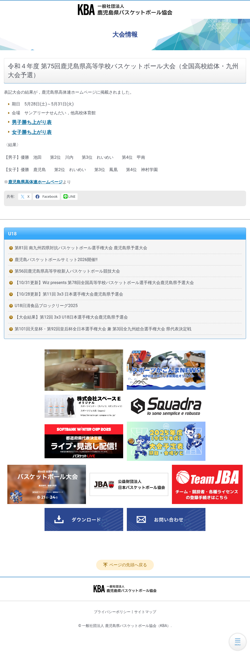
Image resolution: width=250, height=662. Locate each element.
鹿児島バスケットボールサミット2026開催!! (56, 259)
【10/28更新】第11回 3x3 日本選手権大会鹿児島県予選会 (69, 294)
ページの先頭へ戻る (128, 564)
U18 (12, 233)
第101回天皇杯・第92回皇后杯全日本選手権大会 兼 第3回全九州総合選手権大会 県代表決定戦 (103, 328)
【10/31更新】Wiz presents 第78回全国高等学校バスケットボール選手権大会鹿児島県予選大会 (104, 282)
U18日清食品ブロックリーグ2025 (46, 305)
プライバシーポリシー (112, 612)
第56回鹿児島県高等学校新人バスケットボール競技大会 (67, 271)
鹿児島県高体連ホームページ (35, 181)
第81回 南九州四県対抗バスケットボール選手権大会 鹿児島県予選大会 (81, 247)
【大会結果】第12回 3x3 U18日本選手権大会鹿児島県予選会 (71, 317)
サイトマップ (145, 612)
